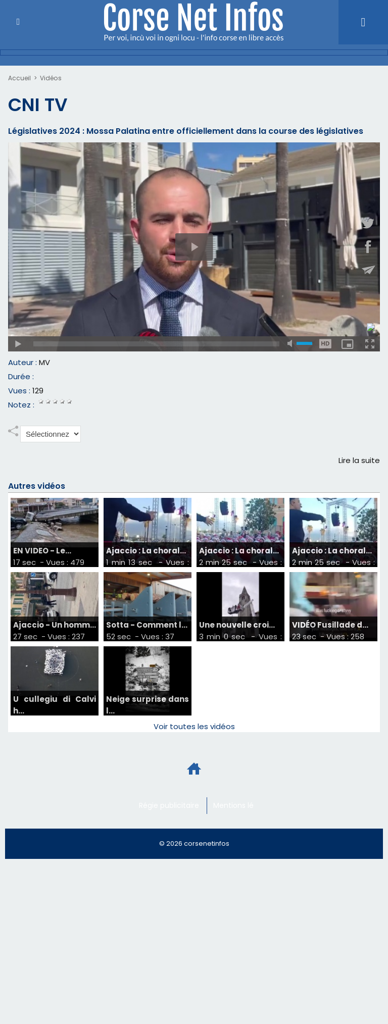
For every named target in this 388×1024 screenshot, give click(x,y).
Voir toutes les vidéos (194, 727)
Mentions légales (243, 806)
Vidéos (50, 78)
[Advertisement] (184, 892)
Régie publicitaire (169, 806)
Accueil (19, 78)
